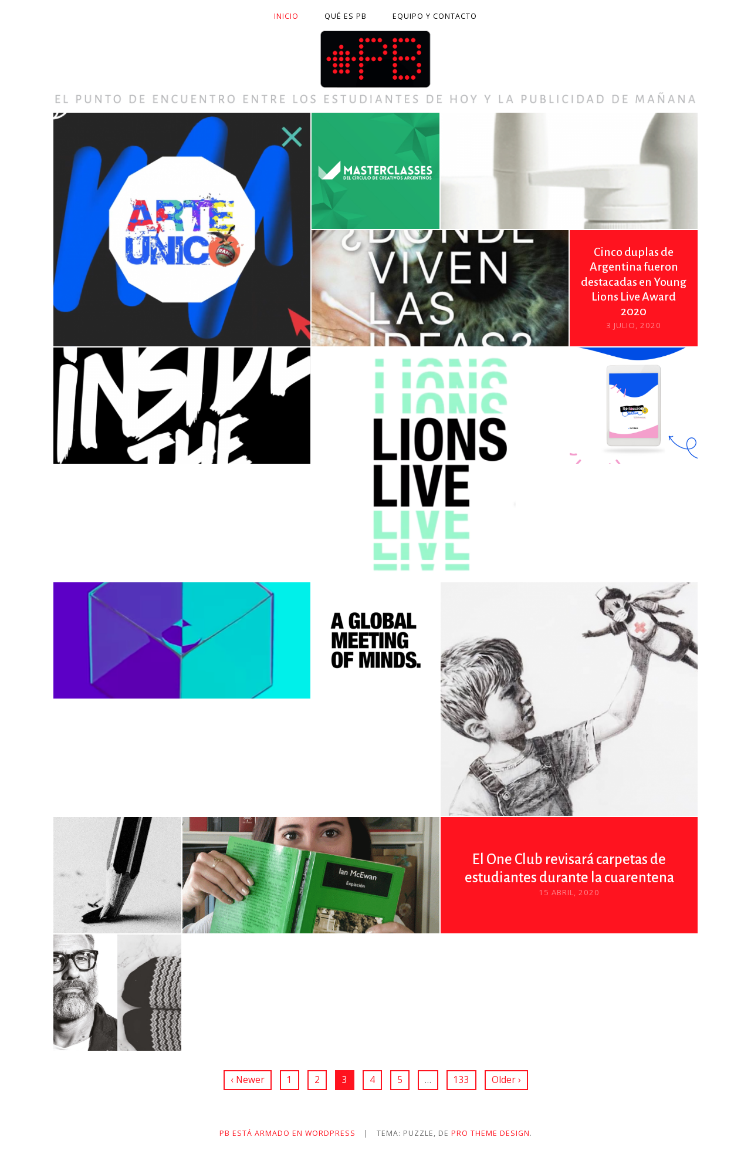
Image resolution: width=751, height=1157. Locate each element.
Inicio (286, 16)
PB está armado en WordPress (287, 1133)
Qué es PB (345, 16)
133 (461, 1079)
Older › (506, 1079)
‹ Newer (248, 1079)
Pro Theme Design (490, 1133)
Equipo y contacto (435, 16)
